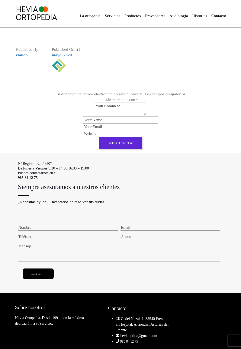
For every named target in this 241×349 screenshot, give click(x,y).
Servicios (112, 16)
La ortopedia (90, 16)
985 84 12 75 (128, 341)
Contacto (218, 16)
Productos (132, 16)
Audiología (178, 16)
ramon (22, 55)
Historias (199, 16)
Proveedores (155, 16)
